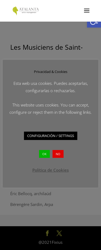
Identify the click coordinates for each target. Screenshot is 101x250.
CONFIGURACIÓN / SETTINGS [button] (50, 135)
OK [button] (44, 154)
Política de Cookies (50, 170)
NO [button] (58, 154)
